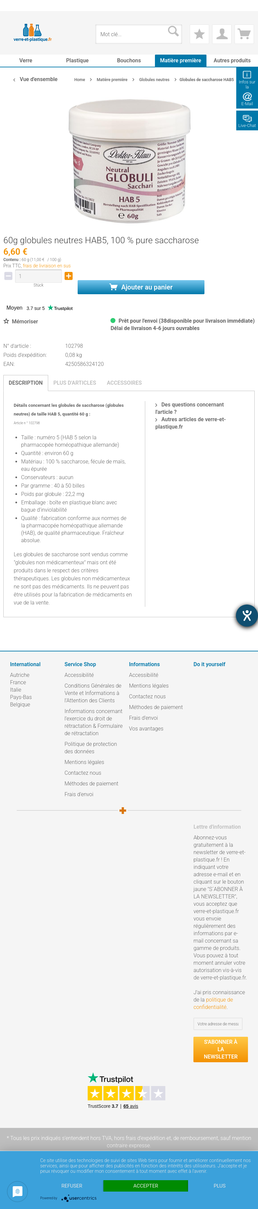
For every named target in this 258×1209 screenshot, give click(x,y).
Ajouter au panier (141, 287)
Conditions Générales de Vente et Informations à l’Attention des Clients (93, 693)
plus (219, 1186)
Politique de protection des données (91, 748)
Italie (15, 690)
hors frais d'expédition (139, 1138)
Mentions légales (84, 762)
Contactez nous (83, 773)
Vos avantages (146, 728)
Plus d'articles (75, 383)
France (18, 682)
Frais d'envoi (79, 794)
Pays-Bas (21, 697)
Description (26, 383)
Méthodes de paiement (91, 783)
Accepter (146, 1186)
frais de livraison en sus (47, 265)
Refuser (71, 1186)
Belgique (20, 704)
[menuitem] (13, 5)
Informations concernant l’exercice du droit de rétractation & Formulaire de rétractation (94, 722)
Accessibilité (79, 675)
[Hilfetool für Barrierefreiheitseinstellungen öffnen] (247, 615)
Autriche (19, 675)
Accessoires (124, 383)
